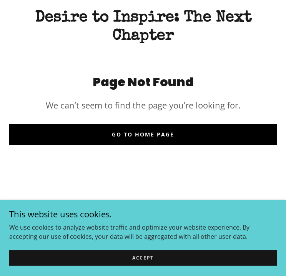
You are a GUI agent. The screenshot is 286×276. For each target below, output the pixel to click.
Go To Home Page (143, 134)
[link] (143, 27)
